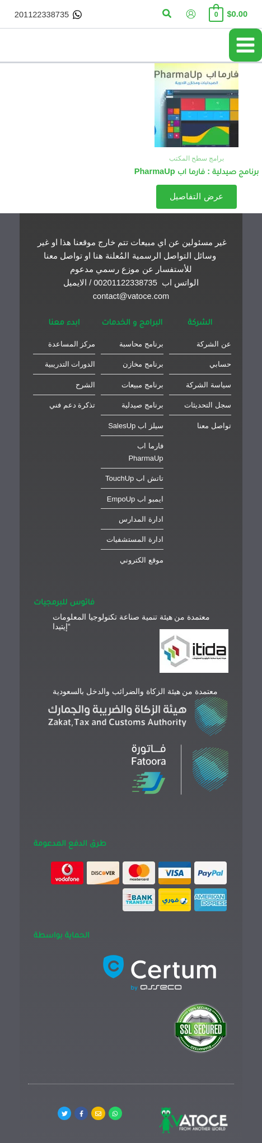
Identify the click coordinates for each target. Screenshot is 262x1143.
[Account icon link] (191, 14)
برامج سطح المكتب (196, 158)
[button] (166, 14)
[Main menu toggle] (245, 45)
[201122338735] (48, 15)
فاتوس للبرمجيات (64, 601)
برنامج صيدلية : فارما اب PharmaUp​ (196, 171)
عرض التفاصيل (196, 196)
